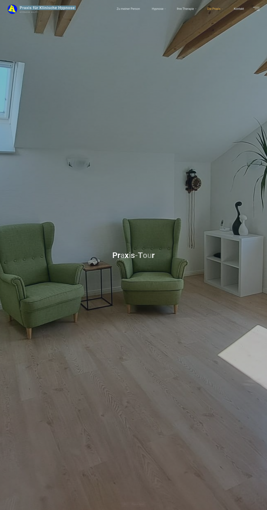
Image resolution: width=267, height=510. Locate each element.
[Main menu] (256, 9)
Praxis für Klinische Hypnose (47, 8)
